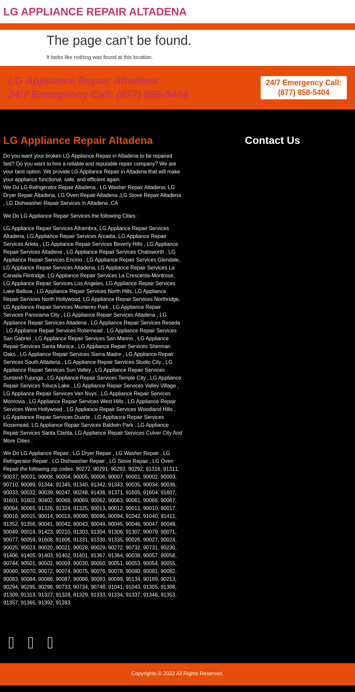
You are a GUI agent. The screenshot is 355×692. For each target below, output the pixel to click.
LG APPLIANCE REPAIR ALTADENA (95, 12)
